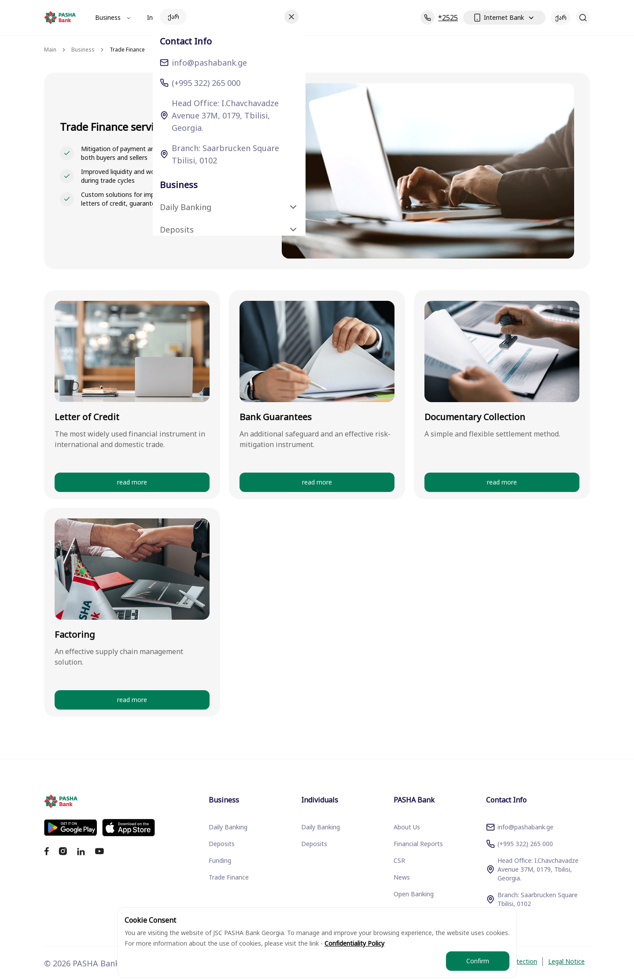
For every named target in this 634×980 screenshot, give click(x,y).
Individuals (167, 17)
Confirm (477, 961)
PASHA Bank (226, 17)
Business (113, 17)
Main (50, 49)
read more (132, 482)
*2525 (439, 18)
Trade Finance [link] (127, 49)
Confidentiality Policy (354, 943)
